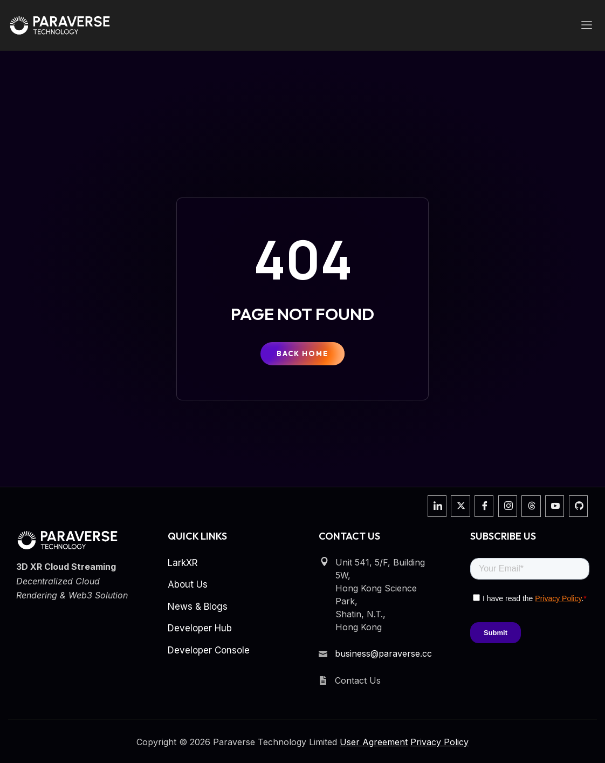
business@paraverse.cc (383, 653)
